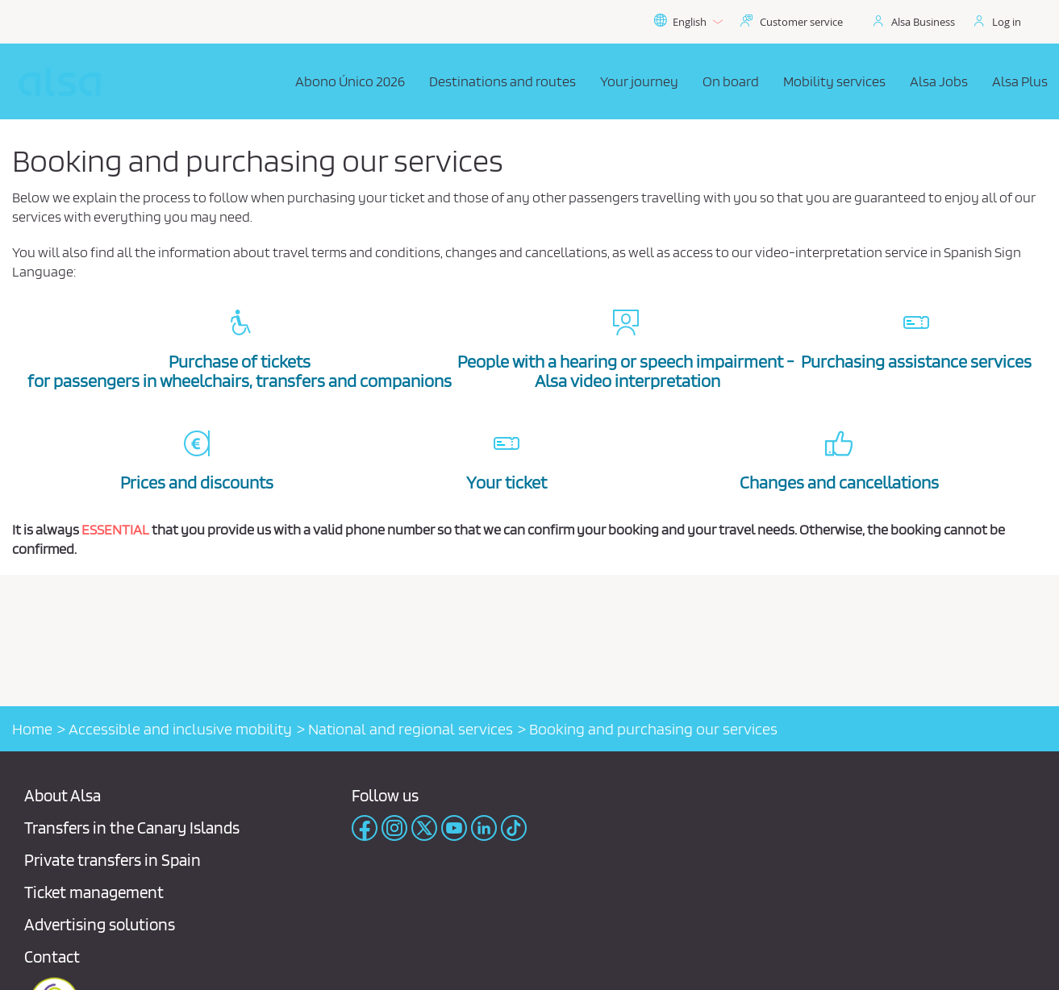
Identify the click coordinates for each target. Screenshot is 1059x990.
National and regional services (410, 728)
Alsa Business (923, 22)
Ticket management (94, 892)
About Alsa (62, 795)
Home (32, 728)
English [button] (688, 22)
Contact (52, 956)
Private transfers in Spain (112, 860)
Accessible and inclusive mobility (180, 728)
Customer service (801, 22)
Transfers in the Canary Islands (132, 827)
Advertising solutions (99, 924)
